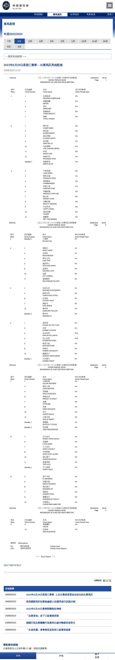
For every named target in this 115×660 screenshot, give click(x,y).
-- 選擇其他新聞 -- (16, 56)
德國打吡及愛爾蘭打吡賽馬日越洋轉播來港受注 (50, 622)
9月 (9, 46)
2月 (62, 41)
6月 (19, 41)
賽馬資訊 (57, 14)
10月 (105, 41)
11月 (94, 41)
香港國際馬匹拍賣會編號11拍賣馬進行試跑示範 (50, 601)
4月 (41, 41)
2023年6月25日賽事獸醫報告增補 (43, 608)
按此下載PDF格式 (12, 565)
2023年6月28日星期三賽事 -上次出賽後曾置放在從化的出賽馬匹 (59, 594)
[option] (38, 14)
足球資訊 (74, 14)
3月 (51, 41)
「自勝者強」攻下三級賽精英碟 (42, 615)
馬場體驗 (38, 14)
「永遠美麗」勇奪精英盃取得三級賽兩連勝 (48, 629)
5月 (30, 41)
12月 (83, 41)
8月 (19, 46)
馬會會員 (91, 14)
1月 (73, 41)
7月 (9, 41)
